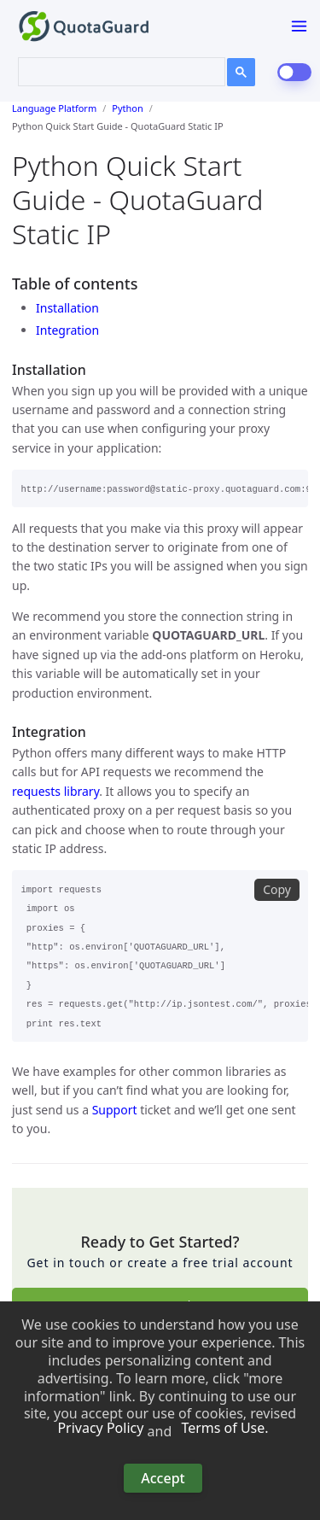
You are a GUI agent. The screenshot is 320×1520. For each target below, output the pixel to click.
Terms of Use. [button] (224, 1428)
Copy (277, 889)
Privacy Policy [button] (100, 1428)
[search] (110, 70)
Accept (162, 1478)
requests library (55, 791)
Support (114, 1110)
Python (127, 108)
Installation (67, 308)
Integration (67, 330)
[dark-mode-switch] (294, 72)
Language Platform (54, 108)
